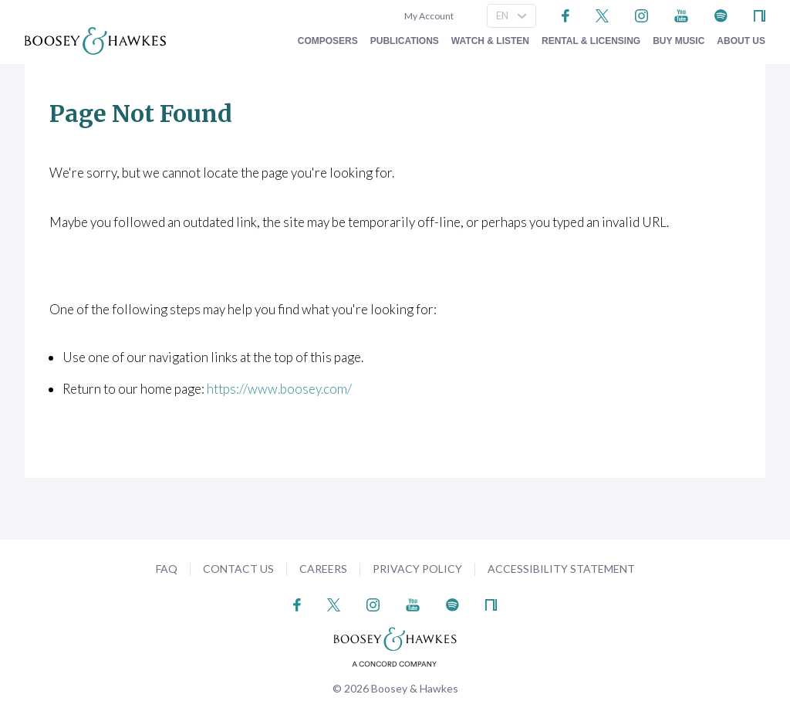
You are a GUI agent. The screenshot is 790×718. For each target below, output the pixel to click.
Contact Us (238, 568)
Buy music (678, 41)
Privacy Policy (417, 568)
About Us (741, 41)
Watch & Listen (490, 41)
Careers (323, 568)
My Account (427, 16)
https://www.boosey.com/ (279, 389)
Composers (328, 41)
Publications (404, 41)
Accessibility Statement (561, 568)
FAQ (166, 568)
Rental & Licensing (591, 41)
